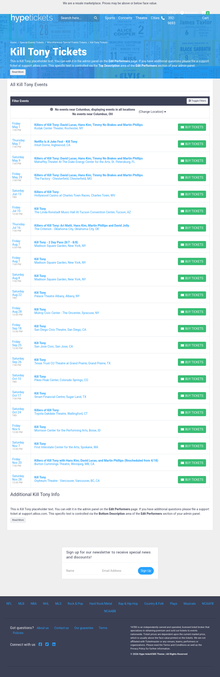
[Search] (75, 18)
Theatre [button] (141, 18)
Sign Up (146, 570)
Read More (18, 72)
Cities (155, 18)
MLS (58, 603)
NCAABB (110, 611)
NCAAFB (208, 603)
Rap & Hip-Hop (128, 603)
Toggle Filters (197, 100)
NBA (34, 603)
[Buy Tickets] (192, 127)
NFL (9, 603)
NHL (46, 603)
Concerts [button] (125, 18)
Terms (103, 628)
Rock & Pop (75, 603)
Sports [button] (110, 18)
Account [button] (188, 13)
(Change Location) (152, 111)
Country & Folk (153, 603)
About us (43, 628)
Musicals (190, 603)
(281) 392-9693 (168, 18)
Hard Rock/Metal (100, 603)
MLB (21, 603)
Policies (18, 633)
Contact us (61, 628)
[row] (110, 126)
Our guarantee (83, 628)
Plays (173, 603)
